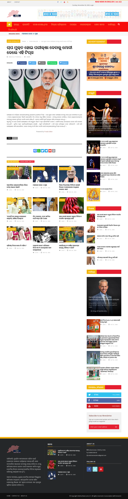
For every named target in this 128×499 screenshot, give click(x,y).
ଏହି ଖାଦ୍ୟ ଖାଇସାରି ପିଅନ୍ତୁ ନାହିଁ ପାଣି (107, 257)
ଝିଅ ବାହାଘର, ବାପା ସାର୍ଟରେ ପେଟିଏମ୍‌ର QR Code (41, 217)
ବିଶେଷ (62, 200)
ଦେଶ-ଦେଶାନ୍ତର (40, 24)
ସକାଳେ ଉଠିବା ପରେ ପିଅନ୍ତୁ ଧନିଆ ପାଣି (108, 236)
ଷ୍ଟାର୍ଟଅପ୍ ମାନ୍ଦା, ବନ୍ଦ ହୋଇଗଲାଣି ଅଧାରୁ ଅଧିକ (110, 321)
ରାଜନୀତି (26, 24)
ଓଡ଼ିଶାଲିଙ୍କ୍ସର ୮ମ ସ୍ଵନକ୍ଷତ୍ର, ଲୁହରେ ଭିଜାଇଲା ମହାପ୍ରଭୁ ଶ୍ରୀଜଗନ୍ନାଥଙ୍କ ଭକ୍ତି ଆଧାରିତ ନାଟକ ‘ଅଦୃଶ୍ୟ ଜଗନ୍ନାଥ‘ (104, 120)
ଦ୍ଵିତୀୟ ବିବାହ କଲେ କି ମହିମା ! (16, 245)
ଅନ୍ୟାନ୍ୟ (12, 29)
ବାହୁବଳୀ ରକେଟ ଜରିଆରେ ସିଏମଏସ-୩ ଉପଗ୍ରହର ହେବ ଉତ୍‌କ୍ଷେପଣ (42, 247)
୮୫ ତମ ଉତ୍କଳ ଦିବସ (106, 189)
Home (8, 496)
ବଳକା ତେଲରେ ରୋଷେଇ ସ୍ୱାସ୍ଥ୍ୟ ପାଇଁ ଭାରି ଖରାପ (108, 248)
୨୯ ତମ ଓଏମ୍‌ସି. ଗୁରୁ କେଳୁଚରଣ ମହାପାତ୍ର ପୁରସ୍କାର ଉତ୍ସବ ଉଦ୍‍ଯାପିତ (109, 143)
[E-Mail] (42, 63)
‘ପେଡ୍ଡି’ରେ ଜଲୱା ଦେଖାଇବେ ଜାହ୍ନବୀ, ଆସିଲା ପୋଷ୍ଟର (16, 217)
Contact (17, 2)
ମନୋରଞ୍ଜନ (85, 24)
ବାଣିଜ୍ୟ (111, 24)
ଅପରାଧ (73, 24)
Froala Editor (48, 131)
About (9, 2)
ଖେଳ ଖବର (99, 24)
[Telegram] (63, 63)
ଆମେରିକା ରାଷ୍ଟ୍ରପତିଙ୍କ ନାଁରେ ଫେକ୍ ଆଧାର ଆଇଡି (17, 186)
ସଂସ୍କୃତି (91, 93)
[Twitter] (32, 63)
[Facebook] (22, 63)
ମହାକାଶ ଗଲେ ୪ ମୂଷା (30, 33)
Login (92, 5)
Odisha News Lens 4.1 (27, 161)
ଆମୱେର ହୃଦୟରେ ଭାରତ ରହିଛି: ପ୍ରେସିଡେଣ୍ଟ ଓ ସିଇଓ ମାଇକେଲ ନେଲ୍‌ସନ (104, 298)
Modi (15, 138)
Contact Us (15, 496)
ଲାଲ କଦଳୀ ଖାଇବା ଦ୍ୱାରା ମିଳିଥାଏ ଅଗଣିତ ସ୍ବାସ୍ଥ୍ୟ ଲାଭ (70, 217)
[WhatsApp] (52, 63)
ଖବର (50, 444)
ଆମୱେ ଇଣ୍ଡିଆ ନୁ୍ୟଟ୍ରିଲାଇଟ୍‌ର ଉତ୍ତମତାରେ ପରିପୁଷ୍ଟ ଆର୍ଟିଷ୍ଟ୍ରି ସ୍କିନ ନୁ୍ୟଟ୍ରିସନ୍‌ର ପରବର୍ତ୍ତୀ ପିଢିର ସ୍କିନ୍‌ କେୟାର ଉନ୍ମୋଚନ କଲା (110, 354)
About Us (24, 496)
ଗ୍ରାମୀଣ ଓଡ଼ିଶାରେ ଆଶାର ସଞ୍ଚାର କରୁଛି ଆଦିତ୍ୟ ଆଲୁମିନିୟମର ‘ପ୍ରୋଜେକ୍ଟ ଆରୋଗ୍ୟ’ (109, 369)
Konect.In (118, 496)
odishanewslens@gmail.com (97, 455)
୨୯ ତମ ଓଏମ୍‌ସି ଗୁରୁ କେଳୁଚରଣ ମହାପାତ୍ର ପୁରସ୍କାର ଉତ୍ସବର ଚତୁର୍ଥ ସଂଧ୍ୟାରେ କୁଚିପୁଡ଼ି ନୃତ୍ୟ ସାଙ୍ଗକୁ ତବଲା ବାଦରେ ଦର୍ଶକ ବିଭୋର (110, 160)
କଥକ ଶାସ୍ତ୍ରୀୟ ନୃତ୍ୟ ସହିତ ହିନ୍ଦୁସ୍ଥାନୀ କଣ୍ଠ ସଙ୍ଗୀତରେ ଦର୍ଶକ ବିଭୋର (110, 175)
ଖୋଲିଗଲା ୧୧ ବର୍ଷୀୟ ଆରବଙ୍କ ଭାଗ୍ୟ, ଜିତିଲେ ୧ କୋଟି (69, 246)
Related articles (13, 161)
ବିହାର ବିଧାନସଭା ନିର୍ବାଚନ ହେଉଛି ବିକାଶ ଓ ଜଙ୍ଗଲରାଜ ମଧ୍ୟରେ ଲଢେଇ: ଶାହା (69, 187)
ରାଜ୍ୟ (16, 24)
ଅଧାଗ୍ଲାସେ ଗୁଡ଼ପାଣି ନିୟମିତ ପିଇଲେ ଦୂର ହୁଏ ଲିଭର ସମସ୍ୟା (108, 226)
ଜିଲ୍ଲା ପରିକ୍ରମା (58, 24)
